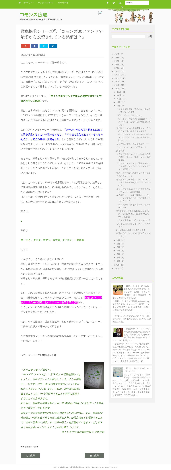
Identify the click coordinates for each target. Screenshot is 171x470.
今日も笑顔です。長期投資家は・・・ (133, 144)
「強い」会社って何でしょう (129, 115)
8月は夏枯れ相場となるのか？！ (130, 230)
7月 (119, 240)
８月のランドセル (124, 176)
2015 (117, 88)
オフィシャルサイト (46, 3)
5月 (119, 247)
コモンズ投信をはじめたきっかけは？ (133, 220)
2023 (117, 61)
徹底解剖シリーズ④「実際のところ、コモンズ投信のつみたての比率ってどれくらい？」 (133, 198)
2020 (117, 71)
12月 (119, 92)
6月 (119, 244)
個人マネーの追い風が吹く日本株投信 (133, 173)
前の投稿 (94, 455)
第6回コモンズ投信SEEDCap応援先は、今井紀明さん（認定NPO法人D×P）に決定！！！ (132, 214)
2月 (119, 257)
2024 (117, 57)
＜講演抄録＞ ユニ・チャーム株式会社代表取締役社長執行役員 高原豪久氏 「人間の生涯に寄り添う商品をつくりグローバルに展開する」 (131, 335)
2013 (117, 268)
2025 (117, 54)
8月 (119, 106)
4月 (119, 250)
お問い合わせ (63, 3)
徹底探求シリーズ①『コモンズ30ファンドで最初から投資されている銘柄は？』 (133, 182)
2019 (117, 75)
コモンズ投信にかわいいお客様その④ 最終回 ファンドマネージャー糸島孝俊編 (134, 157)
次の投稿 (30, 455)
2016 (117, 85)
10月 (119, 99)
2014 (117, 265)
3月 (119, 254)
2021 (117, 68)
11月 (119, 95)
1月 (119, 261)
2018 (117, 78)
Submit (122, 7)
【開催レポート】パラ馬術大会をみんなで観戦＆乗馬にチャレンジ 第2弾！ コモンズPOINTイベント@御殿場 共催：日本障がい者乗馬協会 (131, 292)
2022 (117, 64)
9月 (119, 102)
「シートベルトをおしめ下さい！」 (132, 147)
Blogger (101, 467)
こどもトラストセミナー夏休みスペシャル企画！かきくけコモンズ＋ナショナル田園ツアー (133, 166)
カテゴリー (29, 3)
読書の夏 (120, 151)
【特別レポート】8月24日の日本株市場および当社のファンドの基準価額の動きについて (134, 137)
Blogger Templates (111, 467)
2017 (117, 81)
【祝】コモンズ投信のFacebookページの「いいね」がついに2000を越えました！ (133, 122)
